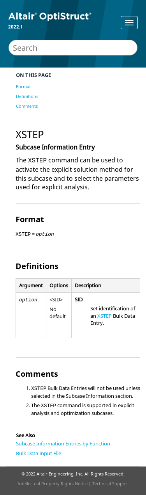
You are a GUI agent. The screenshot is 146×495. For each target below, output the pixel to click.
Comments (27, 106)
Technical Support (110, 483)
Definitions (27, 96)
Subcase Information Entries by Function (63, 443)
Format (23, 86)
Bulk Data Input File (38, 453)
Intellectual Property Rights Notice (53, 483)
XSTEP (104, 315)
